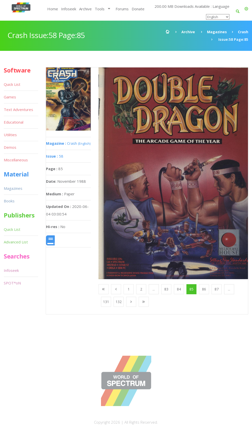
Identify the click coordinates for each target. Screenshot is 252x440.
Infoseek (68, 8)
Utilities (10, 134)
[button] (246, 8)
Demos (10, 147)
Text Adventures (18, 109)
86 (204, 289)
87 (217, 289)
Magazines (217, 31)
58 (54, 156)
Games (10, 96)
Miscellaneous (16, 159)
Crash (243, 31)
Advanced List (16, 241)
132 (119, 301)
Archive (85, 8)
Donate (138, 8)
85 (191, 289)
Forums (122, 8)
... (154, 289)
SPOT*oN (12, 282)
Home (52, 8)
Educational (13, 122)
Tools (100, 8)
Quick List (12, 84)
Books (9, 200)
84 (179, 289)
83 (166, 289)
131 (106, 301)
